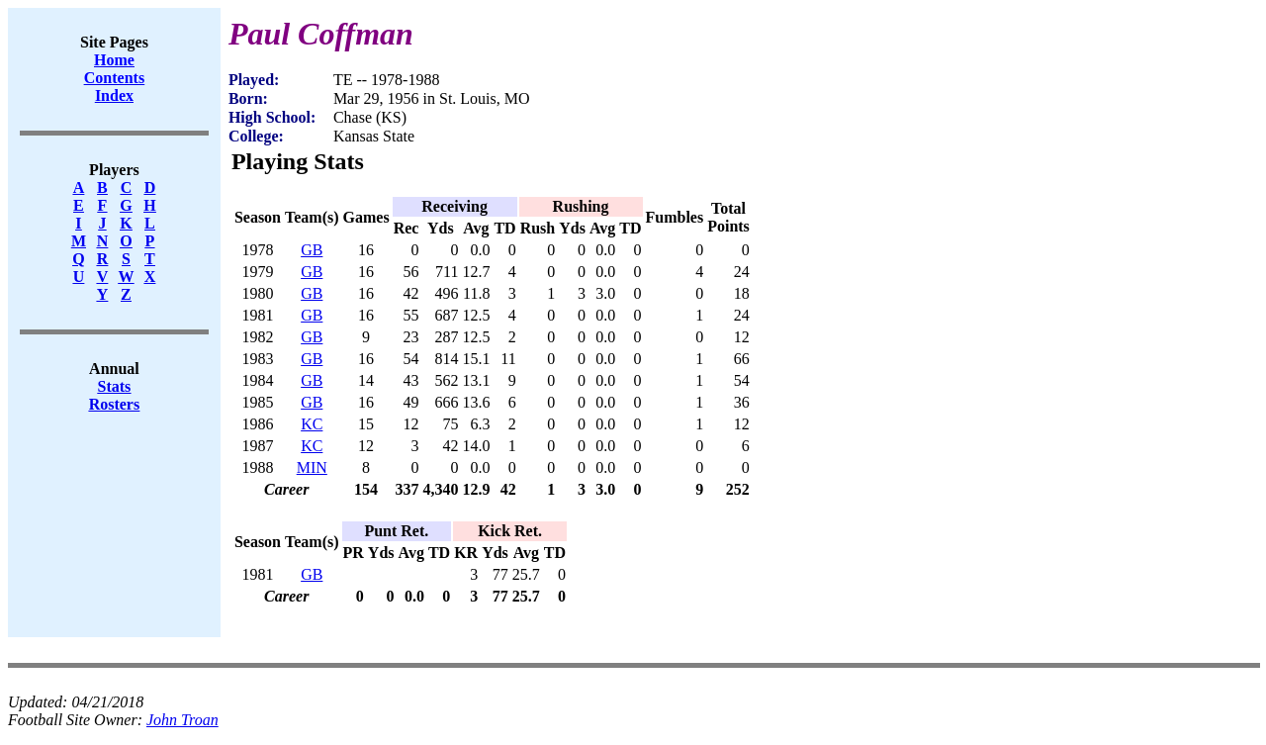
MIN (312, 467)
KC (311, 424)
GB (311, 249)
